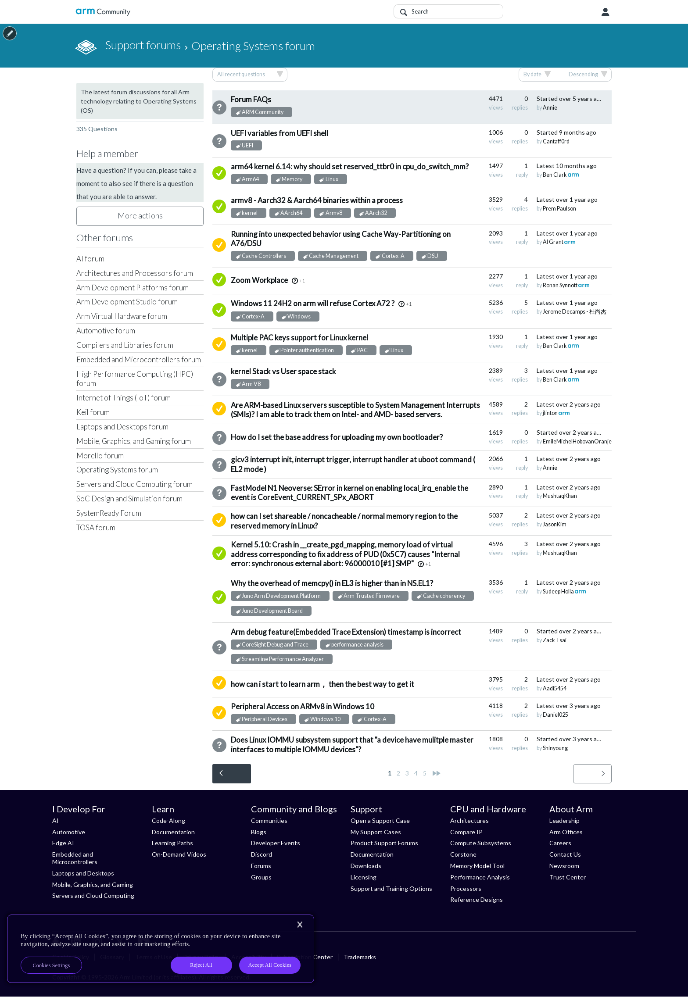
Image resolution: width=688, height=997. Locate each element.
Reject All (201, 965)
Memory (292, 179)
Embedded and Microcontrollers (74, 857)
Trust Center (567, 877)
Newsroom (564, 865)
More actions (140, 215)
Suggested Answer (219, 245)
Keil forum (93, 412)
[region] (160, 949)
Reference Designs (476, 899)
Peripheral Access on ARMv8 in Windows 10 (302, 706)
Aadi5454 (554, 688)
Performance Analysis (480, 877)
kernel (250, 213)
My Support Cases (376, 832)
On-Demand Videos (179, 854)
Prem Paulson (559, 208)
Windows (299, 316)
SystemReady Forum (108, 513)
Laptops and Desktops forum (122, 426)
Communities (269, 820)
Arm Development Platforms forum (132, 287)
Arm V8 (251, 384)
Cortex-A (393, 256)
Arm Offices (566, 832)
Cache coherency (444, 596)
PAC (362, 350)
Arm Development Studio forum (127, 301)
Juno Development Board (272, 610)
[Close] (299, 924)
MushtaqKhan (560, 496)
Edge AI (63, 843)
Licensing (363, 877)
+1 (302, 280)
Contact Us (565, 854)
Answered (219, 173)
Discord (261, 854)
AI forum (90, 258)
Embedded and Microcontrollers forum (138, 359)
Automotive (68, 832)
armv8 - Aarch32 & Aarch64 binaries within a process (317, 200)
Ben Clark (555, 175)
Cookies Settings (51, 965)
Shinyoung (555, 748)
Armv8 (334, 213)
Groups (261, 877)
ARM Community (262, 112)
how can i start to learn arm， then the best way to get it (322, 684)
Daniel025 (555, 714)
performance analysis (357, 644)
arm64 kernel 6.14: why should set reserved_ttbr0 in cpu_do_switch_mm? (350, 166)
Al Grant (553, 242)
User (605, 12)
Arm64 (250, 179)
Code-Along (168, 820)
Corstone (463, 854)
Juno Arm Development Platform (281, 596)
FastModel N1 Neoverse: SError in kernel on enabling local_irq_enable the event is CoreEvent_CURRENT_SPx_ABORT (349, 492)
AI (55, 820)
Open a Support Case (380, 820)
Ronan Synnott (560, 285)
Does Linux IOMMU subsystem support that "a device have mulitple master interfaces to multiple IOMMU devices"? (352, 744)
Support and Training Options (391, 888)
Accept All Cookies (269, 965)
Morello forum (100, 455)
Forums (261, 865)
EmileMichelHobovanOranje (577, 441)
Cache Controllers (264, 256)
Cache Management (333, 256)
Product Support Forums (384, 843)
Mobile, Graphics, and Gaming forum (133, 441)
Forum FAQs (251, 99)
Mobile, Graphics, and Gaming (92, 884)
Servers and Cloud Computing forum (134, 484)
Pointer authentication (307, 350)
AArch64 (291, 213)
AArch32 (376, 213)
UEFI (247, 145)
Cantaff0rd (556, 141)
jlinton (550, 413)
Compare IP (466, 832)
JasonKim (554, 524)
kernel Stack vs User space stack (283, 371)
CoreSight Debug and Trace (275, 644)
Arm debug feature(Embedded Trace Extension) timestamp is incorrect (346, 631)
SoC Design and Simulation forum (129, 498)
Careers (560, 843)
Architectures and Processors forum (134, 273)
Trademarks (360, 957)
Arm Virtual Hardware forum (121, 316)
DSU (432, 256)
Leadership (564, 820)
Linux (332, 179)
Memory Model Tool (477, 865)
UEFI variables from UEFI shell (279, 133)
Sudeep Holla (558, 591)
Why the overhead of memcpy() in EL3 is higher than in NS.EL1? (332, 583)
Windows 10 (325, 719)
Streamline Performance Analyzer (283, 659)
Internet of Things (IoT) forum (123, 397)
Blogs (258, 832)
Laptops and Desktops (83, 873)
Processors (465, 888)
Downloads (366, 865)
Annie (550, 107)
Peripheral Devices (264, 719)
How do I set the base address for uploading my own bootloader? (337, 437)
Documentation (173, 832)
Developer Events (275, 843)
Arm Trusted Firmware (372, 596)
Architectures (469, 820)
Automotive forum (105, 330)
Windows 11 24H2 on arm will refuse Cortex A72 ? (312, 303)
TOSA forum (95, 527)
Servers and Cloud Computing (93, 895)
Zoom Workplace (259, 280)
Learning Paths (172, 843)
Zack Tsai (554, 640)
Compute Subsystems (480, 843)
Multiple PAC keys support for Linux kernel (299, 337)
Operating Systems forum (117, 469)
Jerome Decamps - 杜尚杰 (574, 311)
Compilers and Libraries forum (124, 345)
